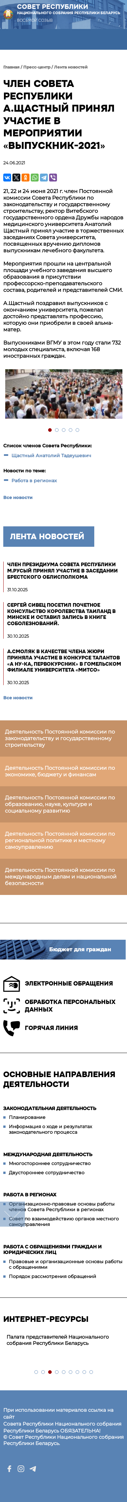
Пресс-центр (36, 67)
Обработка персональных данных (59, 1006)
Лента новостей (71, 67)
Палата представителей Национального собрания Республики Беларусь (58, 1340)
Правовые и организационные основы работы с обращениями (65, 1264)
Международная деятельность (47, 1154)
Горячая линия (40, 1028)
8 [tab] (84, 1372)
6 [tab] (71, 1372)
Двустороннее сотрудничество (46, 1173)
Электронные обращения (58, 984)
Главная (11, 67)
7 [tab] (78, 1372)
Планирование (27, 1117)
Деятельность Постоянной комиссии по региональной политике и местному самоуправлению (60, 840)
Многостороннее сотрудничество (50, 1163)
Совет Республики (68, 9)
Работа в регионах (34, 481)
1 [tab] (50, 430)
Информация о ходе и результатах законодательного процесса (50, 1129)
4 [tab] (71, 430)
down (12, 1214)
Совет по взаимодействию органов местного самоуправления (64, 1222)
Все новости (17, 497)
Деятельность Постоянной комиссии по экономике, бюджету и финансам (60, 771)
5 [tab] (78, 430)
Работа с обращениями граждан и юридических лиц (52, 1250)
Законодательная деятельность (49, 1108)
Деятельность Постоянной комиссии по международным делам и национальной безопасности (61, 876)
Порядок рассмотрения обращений (52, 1276)
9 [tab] (91, 1372)
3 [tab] (64, 430)
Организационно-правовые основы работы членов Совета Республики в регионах (62, 1207)
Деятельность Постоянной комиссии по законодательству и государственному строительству (60, 738)
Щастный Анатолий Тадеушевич (51, 456)
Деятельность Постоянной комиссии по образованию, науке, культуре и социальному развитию (60, 804)
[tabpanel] (63, 394)
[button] (10, 39)
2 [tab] (57, 430)
